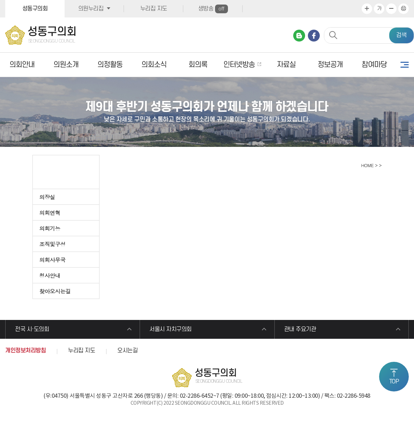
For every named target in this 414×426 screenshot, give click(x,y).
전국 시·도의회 (32, 329)
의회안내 (22, 65)
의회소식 (154, 65)
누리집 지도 (153, 9)
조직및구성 (52, 244)
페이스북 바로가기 (314, 36)
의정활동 (110, 65)
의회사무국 (52, 259)
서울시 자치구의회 (170, 329)
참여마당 (374, 65)
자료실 (286, 65)
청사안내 (49, 275)
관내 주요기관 (300, 329)
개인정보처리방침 (25, 350)
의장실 (47, 197)
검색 (401, 35)
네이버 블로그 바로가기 (299, 36)
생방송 (213, 9)
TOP (394, 382)
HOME (367, 165)
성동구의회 (35, 9)
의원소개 (66, 65)
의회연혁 (49, 212)
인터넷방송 (239, 65)
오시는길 (127, 350)
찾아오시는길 (55, 291)
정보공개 (330, 65)
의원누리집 (91, 9)
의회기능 (49, 228)
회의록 (197, 65)
